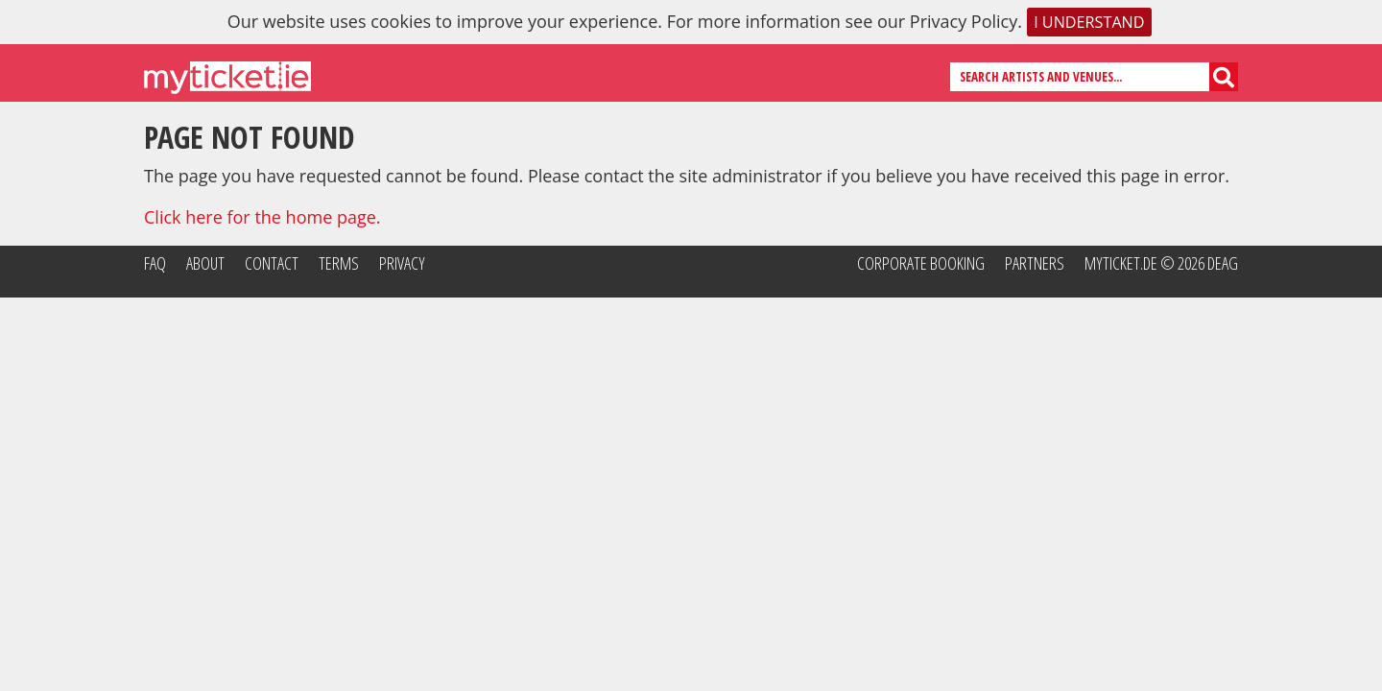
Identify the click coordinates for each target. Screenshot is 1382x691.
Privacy (402, 262)
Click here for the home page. (262, 216)
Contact (271, 262)
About (205, 262)
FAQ (155, 262)
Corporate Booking (921, 262)
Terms (339, 262)
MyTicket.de (1120, 262)
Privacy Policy (963, 21)
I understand (1089, 22)
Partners (1034, 262)
